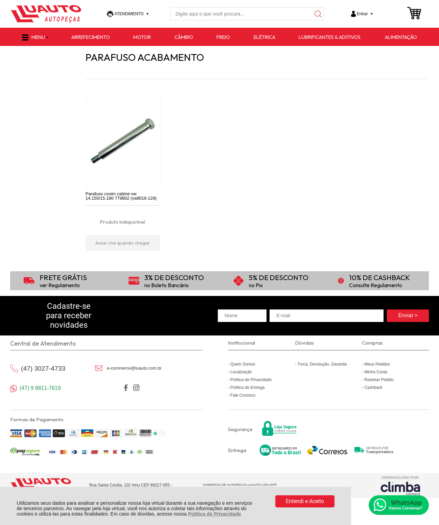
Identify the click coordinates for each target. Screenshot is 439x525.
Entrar (362, 13)
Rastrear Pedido (379, 379)
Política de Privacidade (214, 514)
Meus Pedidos (377, 364)
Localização (241, 372)
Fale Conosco (242, 395)
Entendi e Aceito (305, 501)
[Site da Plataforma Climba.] (400, 486)
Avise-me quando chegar (122, 243)
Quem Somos (242, 364)
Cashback (373, 387)
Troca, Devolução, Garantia (322, 364)
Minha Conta (375, 372)
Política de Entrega (247, 387)
